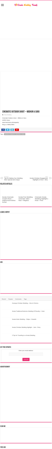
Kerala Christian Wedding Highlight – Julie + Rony (26, 327)
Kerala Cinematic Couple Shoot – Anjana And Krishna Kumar (8, 199)
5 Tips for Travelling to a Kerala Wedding (23, 335)
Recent (4, 299)
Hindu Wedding (7, 114)
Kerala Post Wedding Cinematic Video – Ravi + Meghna (26, 198)
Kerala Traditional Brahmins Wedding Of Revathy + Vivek (28, 311)
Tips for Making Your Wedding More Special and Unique (14, 178)
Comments (18, 299)
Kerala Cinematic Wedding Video (15, 134)
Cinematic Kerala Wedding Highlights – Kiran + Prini (42, 198)
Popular (10, 299)
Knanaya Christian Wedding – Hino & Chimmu (25, 303)
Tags (25, 299)
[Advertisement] (26, 23)
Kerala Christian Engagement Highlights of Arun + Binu (38, 178)
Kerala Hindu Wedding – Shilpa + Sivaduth (24, 319)
